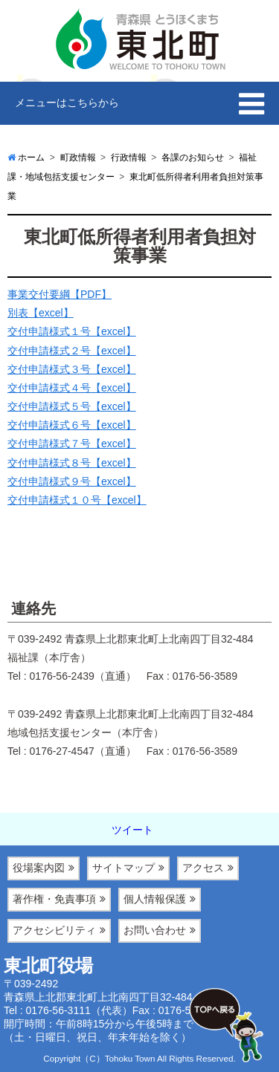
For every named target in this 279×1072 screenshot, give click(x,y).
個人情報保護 (155, 899)
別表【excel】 (40, 313)
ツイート (132, 830)
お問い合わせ (155, 930)
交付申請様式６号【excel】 (71, 425)
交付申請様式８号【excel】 (71, 463)
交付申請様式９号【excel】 (71, 481)
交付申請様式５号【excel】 (71, 406)
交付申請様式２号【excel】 (71, 351)
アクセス (203, 868)
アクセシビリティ (54, 930)
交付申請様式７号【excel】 (71, 443)
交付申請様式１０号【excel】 (77, 500)
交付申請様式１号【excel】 (71, 331)
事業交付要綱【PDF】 (59, 294)
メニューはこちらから (67, 102)
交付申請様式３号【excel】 (71, 369)
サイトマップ (123, 868)
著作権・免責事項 (54, 899)
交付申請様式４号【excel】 (71, 388)
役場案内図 (39, 868)
